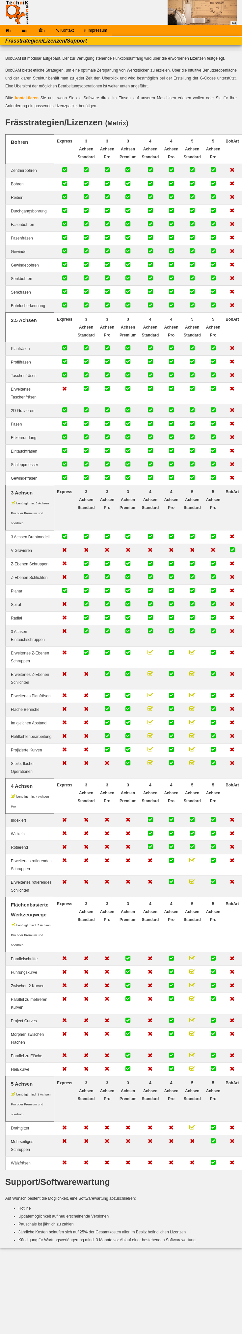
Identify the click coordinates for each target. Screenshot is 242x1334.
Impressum (95, 30)
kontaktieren (27, 98)
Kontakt (65, 30)
